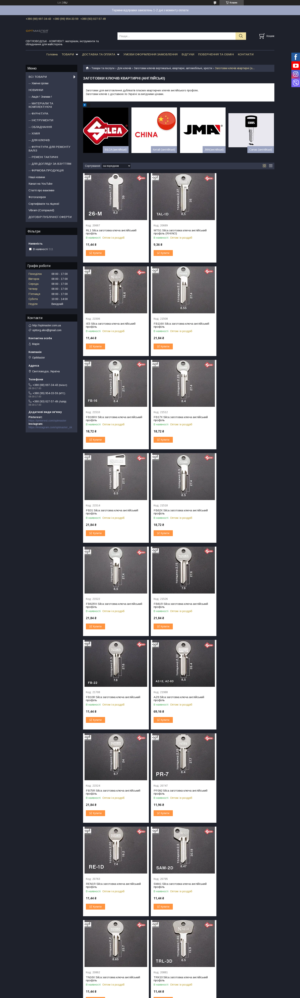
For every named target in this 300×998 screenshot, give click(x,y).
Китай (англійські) (164, 149)
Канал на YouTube (40, 183)
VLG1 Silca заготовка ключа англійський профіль (112, 792)
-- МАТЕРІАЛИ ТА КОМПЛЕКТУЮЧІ (41, 105)
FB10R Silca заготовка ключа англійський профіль (177, 512)
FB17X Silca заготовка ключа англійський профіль (242, 325)
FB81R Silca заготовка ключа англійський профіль (113, 512)
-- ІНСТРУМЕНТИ (41, 120)
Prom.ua (168, 991)
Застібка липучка (98, 967)
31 (265, 926)
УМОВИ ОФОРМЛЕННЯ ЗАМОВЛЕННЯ (150, 54)
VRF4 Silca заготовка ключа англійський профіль (176, 792)
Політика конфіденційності (170, 994)
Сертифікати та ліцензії (44, 203)
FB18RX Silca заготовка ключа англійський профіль (178, 325)
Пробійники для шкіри (164, 951)
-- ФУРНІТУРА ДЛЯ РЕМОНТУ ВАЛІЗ (49, 148)
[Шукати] (241, 36)
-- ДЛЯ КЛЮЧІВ (39, 140)
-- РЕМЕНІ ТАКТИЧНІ (43, 157)
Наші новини (37, 177)
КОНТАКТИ (246, 54)
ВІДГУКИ (188, 54)
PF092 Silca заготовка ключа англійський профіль (177, 605)
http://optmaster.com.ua (46, 325)
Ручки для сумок (36, 951)
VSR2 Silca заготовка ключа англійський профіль (241, 792)
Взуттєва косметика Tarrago (229, 951)
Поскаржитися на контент (141, 994)
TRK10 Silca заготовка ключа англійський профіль (242, 699)
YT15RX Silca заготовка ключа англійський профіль (114, 885)
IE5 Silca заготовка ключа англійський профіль (239, 232)
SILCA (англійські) (116, 149)
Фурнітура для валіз (38, 976)
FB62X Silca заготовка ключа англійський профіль (177, 419)
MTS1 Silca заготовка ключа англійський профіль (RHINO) (176, 232)
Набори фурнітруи (37, 972)
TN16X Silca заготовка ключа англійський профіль (177, 699)
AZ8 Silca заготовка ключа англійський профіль (240, 512)
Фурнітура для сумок (39, 947)
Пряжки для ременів (38, 956)
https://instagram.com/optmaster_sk (50, 427)
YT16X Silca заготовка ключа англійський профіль (242, 885)
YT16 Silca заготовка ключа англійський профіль (176, 885)
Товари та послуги (102, 68)
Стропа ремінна (98, 975)
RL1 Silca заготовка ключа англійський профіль (111, 232)
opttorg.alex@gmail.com (46, 330)
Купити (97, 253)
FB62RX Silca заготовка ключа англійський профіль (243, 419)
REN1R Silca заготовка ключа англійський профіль (242, 605)
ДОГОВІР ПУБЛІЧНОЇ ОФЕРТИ (50, 217)
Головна (52, 54)
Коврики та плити (161, 963)
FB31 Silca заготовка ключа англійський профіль (112, 419)
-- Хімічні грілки (38, 83)
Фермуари (32, 960)
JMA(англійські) (214, 149)
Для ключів (124, 68)
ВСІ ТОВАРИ (38, 76)
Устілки (216, 964)
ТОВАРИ (68, 54)
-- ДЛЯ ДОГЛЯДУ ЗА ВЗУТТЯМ (50, 163)
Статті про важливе (41, 190)
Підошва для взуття (100, 950)
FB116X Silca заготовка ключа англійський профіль (113, 325)
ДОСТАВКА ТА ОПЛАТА (98, 54)
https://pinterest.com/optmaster (47, 420)
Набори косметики (223, 969)
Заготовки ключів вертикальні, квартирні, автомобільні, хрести (173, 68)
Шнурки (217, 960)
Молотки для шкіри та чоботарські (171, 972)
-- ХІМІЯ (34, 133)
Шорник (155, 968)
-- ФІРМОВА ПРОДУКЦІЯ (46, 170)
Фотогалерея (37, 197)
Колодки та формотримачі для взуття (236, 956)
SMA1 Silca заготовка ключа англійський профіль (112, 699)
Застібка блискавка (100, 971)
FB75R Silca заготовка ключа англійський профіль (113, 605)
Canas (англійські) (260, 149)
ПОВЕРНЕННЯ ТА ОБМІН (216, 54)
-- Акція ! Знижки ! (40, 96)
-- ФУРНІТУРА (38, 113)
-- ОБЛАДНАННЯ (40, 127)
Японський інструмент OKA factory (171, 947)
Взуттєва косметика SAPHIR (230, 947)
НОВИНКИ (36, 90)
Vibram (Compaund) (41, 210)
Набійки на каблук (99, 955)
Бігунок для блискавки (102, 980)
